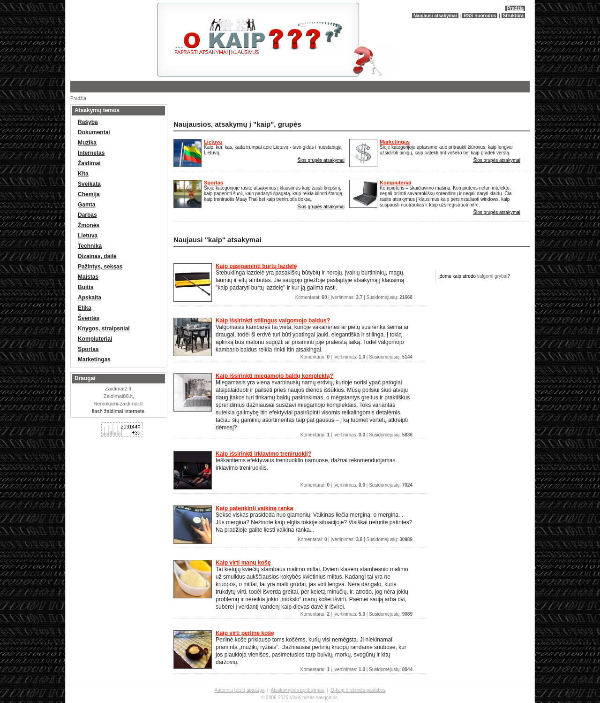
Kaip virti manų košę (243, 562)
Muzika (87, 142)
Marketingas (395, 142)
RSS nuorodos (480, 15)
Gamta (86, 204)
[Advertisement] (281, 110)
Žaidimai (89, 163)
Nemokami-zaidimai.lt (117, 403)
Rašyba (88, 122)
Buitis (85, 287)
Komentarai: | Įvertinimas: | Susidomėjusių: (353, 297)
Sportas (213, 182)
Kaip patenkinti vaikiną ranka (254, 508)
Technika (90, 246)
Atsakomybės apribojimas (297, 690)
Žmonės (88, 225)
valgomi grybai (492, 276)
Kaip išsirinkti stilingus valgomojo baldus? (273, 320)
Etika (84, 308)
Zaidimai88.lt (118, 396)
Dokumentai (94, 132)
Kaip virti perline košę (245, 633)
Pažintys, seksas (100, 266)
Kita (83, 173)
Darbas (87, 215)
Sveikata (89, 184)
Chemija (89, 194)
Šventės (88, 318)
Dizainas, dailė (97, 256)
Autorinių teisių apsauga (240, 690)
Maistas (88, 277)
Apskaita (89, 297)
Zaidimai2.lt (118, 388)
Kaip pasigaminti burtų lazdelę (256, 266)
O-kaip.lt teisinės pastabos (357, 690)
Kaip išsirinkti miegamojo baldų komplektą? (274, 376)
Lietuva (213, 142)
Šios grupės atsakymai (321, 160)
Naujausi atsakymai (435, 15)
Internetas (91, 153)
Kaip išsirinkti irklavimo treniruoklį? (263, 454)
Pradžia (515, 8)
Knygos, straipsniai (104, 328)
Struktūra (513, 15)
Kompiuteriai (395, 182)
